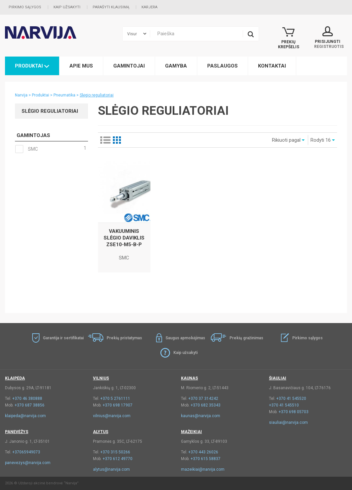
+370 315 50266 (115, 452)
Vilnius (101, 378)
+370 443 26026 (203, 452)
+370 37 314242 (203, 398)
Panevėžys (16, 431)
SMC (50, 149)
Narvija (21, 95)
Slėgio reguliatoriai (97, 95)
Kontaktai (272, 66)
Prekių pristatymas (124, 338)
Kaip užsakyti (66, 7)
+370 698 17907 (117, 405)
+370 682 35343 (205, 405)
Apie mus (81, 66)
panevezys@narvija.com (27, 462)
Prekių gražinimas (246, 338)
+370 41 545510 (284, 405)
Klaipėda (15, 378)
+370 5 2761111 (115, 398)
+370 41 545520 (291, 398)
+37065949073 (26, 452)
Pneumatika (64, 95)
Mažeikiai (191, 431)
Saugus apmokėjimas (185, 338)
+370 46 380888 (27, 398)
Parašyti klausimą (111, 7)
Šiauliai (277, 378)
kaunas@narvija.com (200, 415)
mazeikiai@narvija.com (202, 469)
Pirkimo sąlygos (25, 7)
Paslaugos (222, 66)
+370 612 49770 (117, 458)
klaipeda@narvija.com (25, 415)
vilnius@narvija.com (112, 415)
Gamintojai (129, 66)
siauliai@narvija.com (288, 422)
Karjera (149, 7)
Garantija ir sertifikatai (63, 338)
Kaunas (189, 378)
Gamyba (176, 66)
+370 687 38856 (29, 405)
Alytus (100, 431)
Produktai (32, 66)
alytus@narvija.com (111, 469)
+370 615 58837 (205, 458)
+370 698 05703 (293, 411)
